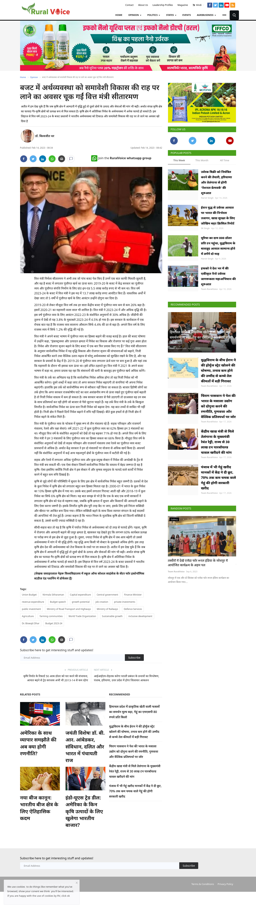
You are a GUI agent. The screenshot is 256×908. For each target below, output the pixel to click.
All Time (224, 160)
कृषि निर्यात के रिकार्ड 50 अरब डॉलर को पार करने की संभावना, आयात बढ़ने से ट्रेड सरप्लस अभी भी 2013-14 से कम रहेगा (55, 678)
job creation (102, 601)
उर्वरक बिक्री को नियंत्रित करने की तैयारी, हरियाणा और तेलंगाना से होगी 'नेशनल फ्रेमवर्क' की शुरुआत (216, 182)
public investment (31, 609)
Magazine (183, 5)
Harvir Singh (207, 197)
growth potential (81, 601)
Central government (107, 594)
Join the (121, 158)
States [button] (171, 15)
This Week (179, 160)
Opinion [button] (134, 15)
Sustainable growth (112, 616)
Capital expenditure (80, 594)
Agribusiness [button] (206, 15)
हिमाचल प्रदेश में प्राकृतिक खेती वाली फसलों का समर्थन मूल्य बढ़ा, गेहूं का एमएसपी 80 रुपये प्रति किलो (134, 711)
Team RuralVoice (209, 289)
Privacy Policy (225, 884)
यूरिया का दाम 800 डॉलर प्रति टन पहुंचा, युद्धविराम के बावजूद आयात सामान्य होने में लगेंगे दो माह (218, 246)
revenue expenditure (33, 601)
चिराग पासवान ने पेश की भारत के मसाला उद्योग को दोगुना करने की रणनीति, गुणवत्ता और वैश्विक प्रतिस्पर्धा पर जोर (133, 751)
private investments (124, 601)
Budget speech (58, 601)
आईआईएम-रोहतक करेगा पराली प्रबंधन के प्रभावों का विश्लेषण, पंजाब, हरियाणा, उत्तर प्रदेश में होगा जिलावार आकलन (126, 678)
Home (118, 15)
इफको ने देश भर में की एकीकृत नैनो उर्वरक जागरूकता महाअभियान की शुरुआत (218, 276)
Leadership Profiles (163, 5)
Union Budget (29, 594)
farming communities (51, 616)
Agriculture (28, 616)
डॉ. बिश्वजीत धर (44, 136)
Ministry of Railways (107, 609)
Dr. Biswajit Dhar (30, 623)
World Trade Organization (82, 616)
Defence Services (133, 609)
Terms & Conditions (202, 884)
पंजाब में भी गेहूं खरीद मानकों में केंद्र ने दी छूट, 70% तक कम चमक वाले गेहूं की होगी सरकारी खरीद (135, 791)
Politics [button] (153, 15)
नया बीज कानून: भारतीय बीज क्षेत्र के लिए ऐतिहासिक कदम (39, 808)
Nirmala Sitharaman (53, 594)
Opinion (34, 77)
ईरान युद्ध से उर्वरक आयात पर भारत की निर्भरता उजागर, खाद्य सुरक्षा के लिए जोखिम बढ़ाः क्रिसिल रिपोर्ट (218, 215)
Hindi (198, 5)
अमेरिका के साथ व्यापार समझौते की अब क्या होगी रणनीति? (38, 743)
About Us (143, 5)
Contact (129, 5)
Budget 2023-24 (53, 623)
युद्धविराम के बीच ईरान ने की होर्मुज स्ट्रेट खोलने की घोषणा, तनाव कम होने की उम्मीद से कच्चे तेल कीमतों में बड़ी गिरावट (134, 731)
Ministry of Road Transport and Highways (69, 609)
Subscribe (134, 657)
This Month (201, 160)
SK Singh (205, 228)
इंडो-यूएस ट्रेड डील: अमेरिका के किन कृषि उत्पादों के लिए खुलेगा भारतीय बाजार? (84, 811)
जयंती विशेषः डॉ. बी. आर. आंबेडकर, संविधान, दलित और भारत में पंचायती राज (85, 746)
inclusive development (140, 616)
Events (186, 15)
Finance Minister (133, 594)
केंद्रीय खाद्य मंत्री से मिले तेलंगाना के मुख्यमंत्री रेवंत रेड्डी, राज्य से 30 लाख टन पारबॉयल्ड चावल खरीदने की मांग (134, 771)
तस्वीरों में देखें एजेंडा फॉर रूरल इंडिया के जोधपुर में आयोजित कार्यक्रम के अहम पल (198, 562)
